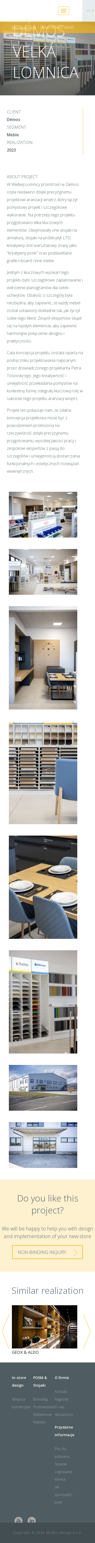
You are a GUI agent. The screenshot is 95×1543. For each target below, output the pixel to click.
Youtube (18, 1521)
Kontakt (61, 1391)
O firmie (62, 1377)
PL (88, 11)
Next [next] (87, 1331)
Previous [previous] (5, 1331)
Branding (40, 1399)
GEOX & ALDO (44, 1330)
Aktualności (64, 1414)
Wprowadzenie (24, 27)
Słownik (61, 1464)
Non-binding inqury (42, 1252)
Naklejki (39, 1422)
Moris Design (32, 11)
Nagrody (61, 1399)
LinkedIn (32, 1521)
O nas (59, 1406)
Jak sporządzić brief (63, 1495)
